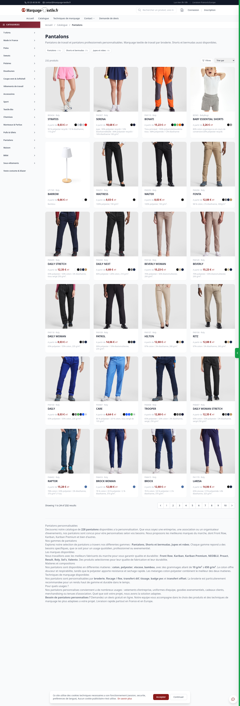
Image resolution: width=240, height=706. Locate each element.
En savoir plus (125, 698)
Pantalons (54, 50)
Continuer (178, 696)
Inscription (209, 9)
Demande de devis (109, 18)
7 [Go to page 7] (205, 505)
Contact (89, 18)
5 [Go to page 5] (192, 505)
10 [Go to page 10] (225, 505)
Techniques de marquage (66, 18)
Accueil (30, 18)
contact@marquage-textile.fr (57, 2)
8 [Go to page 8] (211, 505)
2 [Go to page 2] (173, 505)
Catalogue (43, 18)
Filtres (206, 60)
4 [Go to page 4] (186, 505)
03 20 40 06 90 (32, 2)
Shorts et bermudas (77, 50)
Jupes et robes (101, 50)
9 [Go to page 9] (218, 505)
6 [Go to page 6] (198, 505)
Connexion (193, 9)
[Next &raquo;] (232, 505)
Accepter (161, 696)
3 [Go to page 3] (179, 505)
